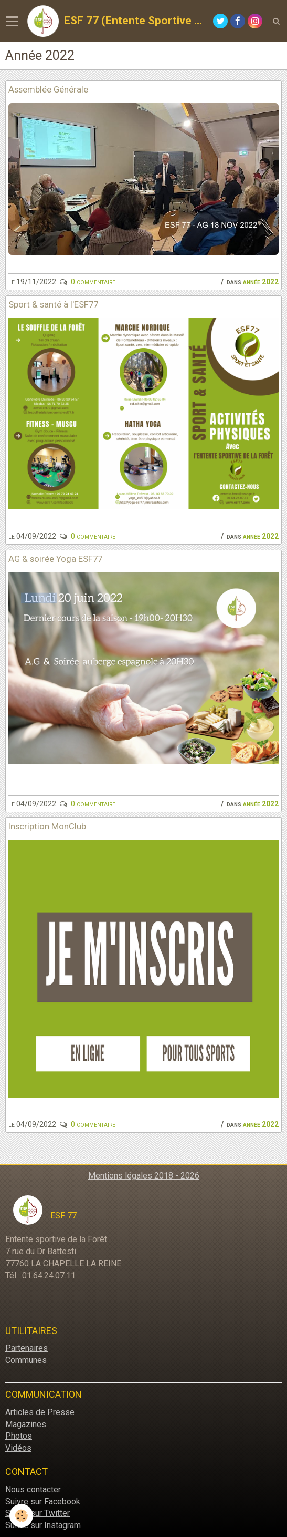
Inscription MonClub (47, 826)
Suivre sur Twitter (37, 1513)
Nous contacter (33, 1489)
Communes (26, 1360)
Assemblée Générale (48, 89)
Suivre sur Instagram (43, 1525)
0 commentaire (93, 282)
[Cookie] (21, 1516)
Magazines (25, 1424)
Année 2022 (261, 282)
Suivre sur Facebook (42, 1502)
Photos (18, 1436)
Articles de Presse (40, 1412)
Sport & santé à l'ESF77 (53, 304)
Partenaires (26, 1348)
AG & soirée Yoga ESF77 (55, 559)
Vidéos (18, 1448)
